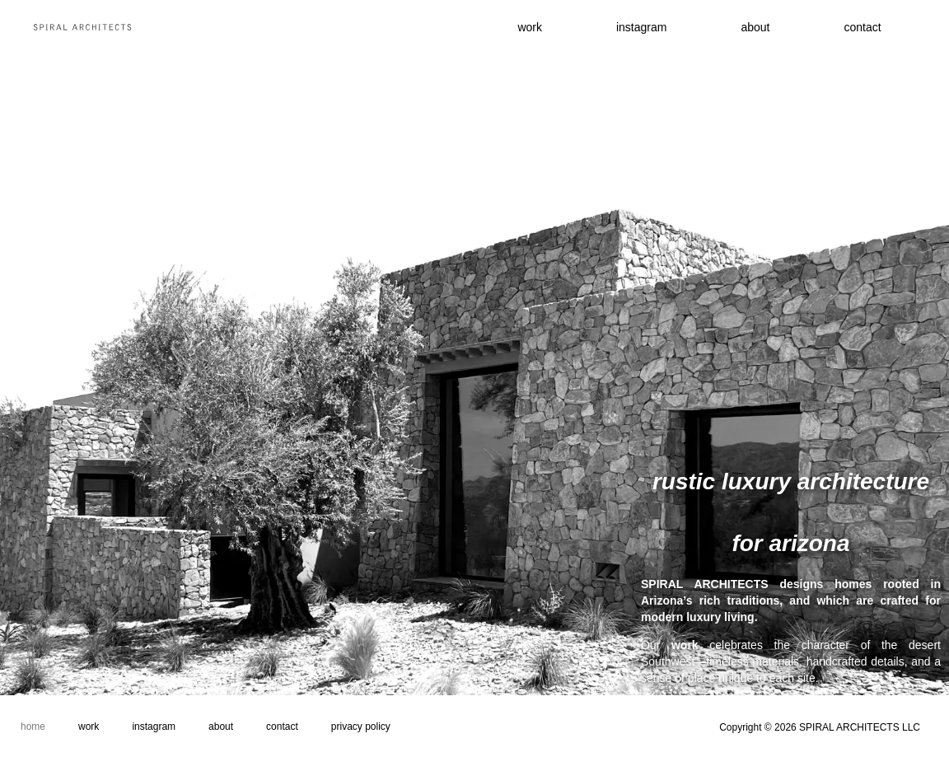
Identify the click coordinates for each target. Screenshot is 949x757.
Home (33, 726)
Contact (282, 726)
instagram (641, 27)
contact (862, 27)
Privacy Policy (360, 726)
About (755, 27)
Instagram (153, 726)
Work (88, 726)
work (529, 27)
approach (911, 687)
